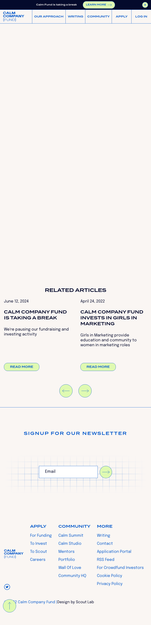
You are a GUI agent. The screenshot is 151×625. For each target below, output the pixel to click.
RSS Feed (105, 560)
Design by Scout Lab (75, 602)
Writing (103, 536)
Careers (37, 560)
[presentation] (69, 488)
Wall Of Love (69, 568)
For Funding (41, 536)
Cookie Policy (109, 576)
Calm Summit (70, 536)
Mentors (66, 552)
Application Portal (114, 552)
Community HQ (72, 576)
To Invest (38, 544)
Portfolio (66, 560)
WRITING (75, 17)
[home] (13, 16)
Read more (21, 366)
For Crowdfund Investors (120, 568)
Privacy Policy (109, 584)
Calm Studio (69, 544)
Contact (105, 544)
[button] (48, 16)
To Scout (38, 552)
